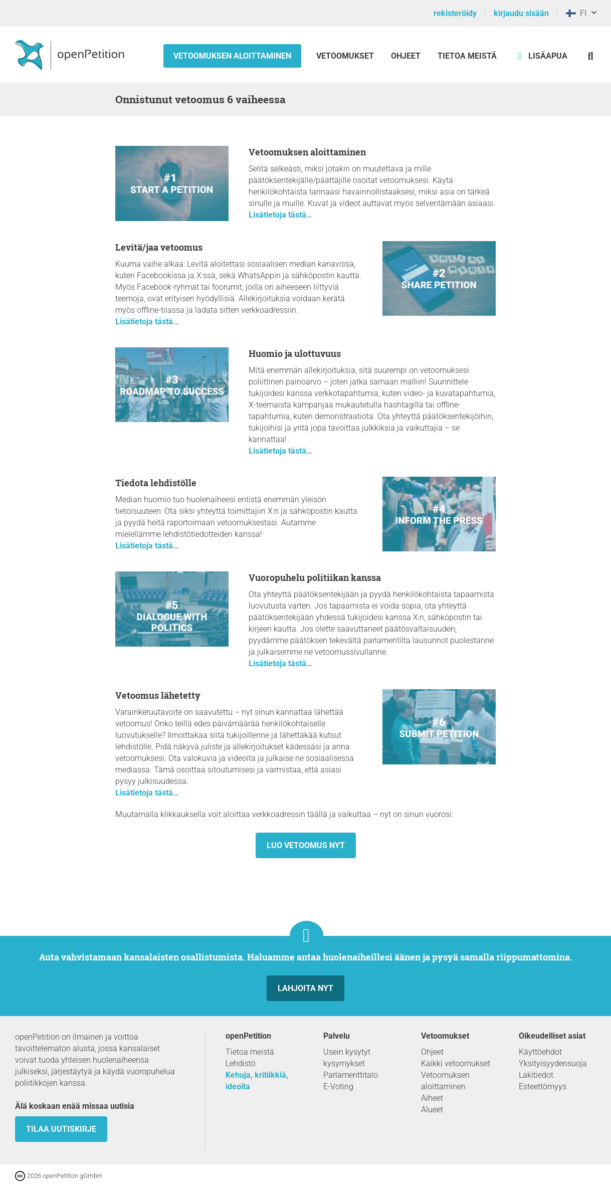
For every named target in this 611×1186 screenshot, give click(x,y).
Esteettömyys (542, 1086)
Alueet (432, 1109)
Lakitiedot (536, 1075)
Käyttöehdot (540, 1052)
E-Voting (338, 1086)
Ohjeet (406, 56)
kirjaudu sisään (521, 13)
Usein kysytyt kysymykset (346, 1057)
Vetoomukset (346, 56)
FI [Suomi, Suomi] (576, 13)
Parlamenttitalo (350, 1075)
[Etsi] (590, 56)
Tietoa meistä (467, 56)
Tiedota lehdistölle (155, 483)
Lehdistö (241, 1063)
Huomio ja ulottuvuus (295, 353)
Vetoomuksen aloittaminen (232, 56)
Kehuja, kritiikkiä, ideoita (257, 1080)
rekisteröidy (455, 13)
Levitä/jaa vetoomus (158, 247)
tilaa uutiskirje (61, 1129)
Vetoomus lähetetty (157, 695)
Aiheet (432, 1098)
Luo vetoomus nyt (306, 845)
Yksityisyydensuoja (553, 1063)
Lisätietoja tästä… (280, 215)
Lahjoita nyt (305, 988)
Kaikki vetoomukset (455, 1063)
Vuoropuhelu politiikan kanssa (315, 577)
